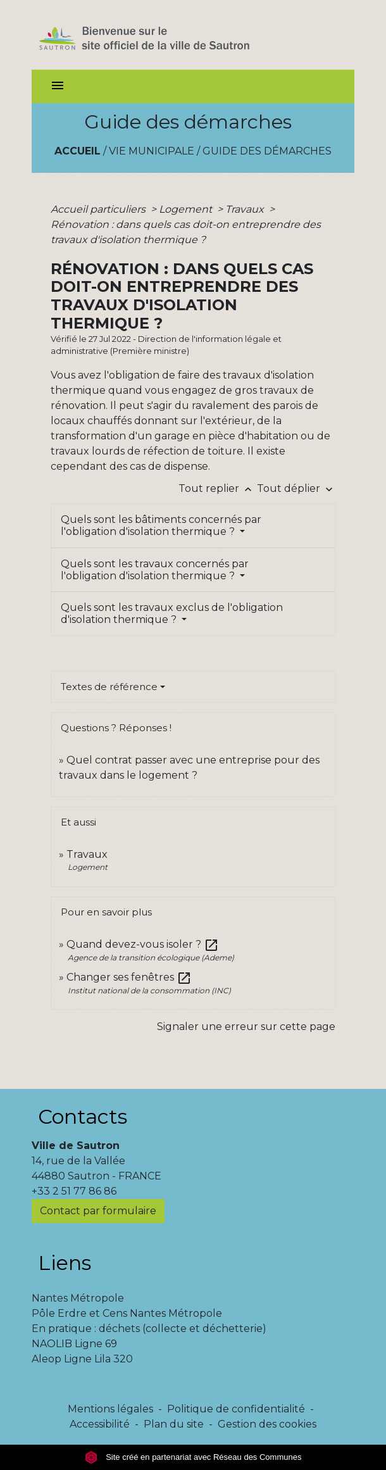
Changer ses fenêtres (129, 977)
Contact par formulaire (98, 1211)
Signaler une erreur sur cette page (246, 1027)
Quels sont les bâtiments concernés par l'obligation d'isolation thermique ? (161, 525)
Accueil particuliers (99, 209)
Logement (187, 209)
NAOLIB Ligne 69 (74, 1344)
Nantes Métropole (78, 1298)
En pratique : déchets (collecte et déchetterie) (149, 1328)
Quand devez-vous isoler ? (142, 944)
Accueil (77, 151)
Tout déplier (296, 488)
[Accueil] (166, 35)
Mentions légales (110, 1409)
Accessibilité (100, 1424)
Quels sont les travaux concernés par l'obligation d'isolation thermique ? (155, 570)
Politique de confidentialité (236, 1409)
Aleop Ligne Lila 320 (82, 1359)
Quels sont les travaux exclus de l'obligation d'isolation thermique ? (172, 613)
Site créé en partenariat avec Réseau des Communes (193, 1457)
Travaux (245, 209)
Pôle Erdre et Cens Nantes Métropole (127, 1313)
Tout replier (217, 488)
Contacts (82, 1116)
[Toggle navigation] (57, 86)
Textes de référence (109, 687)
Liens (64, 1262)
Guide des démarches (267, 151)
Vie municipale (151, 151)
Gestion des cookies (267, 1424)
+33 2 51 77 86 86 (74, 1191)
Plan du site (174, 1424)
